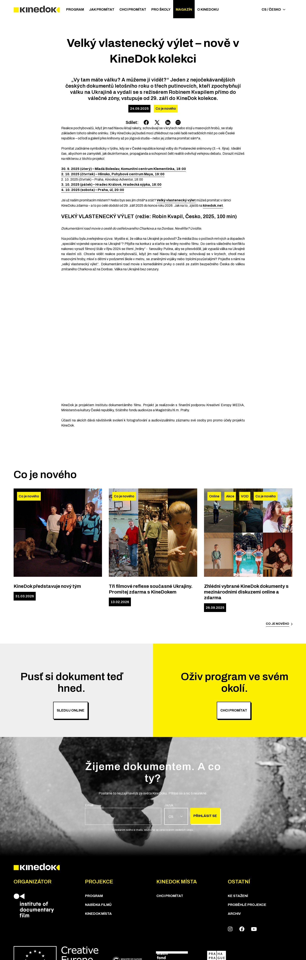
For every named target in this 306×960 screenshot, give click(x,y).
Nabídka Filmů (98, 905)
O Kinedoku (208, 9)
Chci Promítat (132, 9)
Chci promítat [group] (233, 710)
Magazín (184, 9)
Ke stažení (238, 896)
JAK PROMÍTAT (101, 9)
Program (75, 9)
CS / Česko (273, 9)
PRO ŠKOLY (161, 9)
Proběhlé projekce (247, 905)
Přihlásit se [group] (205, 816)
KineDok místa (98, 913)
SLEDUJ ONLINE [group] (70, 710)
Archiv (234, 913)
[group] (123, 814)
